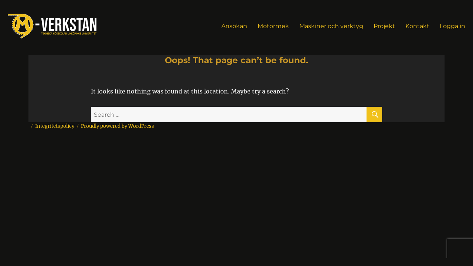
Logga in (452, 26)
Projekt (384, 26)
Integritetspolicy (54, 126)
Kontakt (417, 26)
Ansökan (234, 26)
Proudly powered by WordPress (117, 126)
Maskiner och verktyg (331, 26)
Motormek (273, 26)
